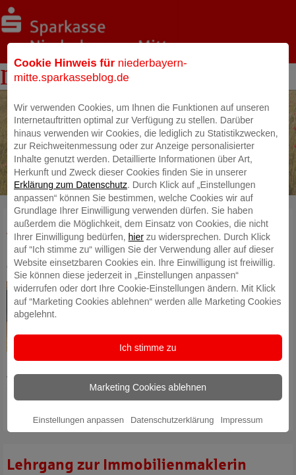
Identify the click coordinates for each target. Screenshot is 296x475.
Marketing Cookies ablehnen (148, 403)
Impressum (241, 436)
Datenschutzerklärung (172, 436)
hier (136, 253)
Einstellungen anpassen (78, 436)
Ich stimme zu (147, 364)
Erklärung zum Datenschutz (70, 202)
